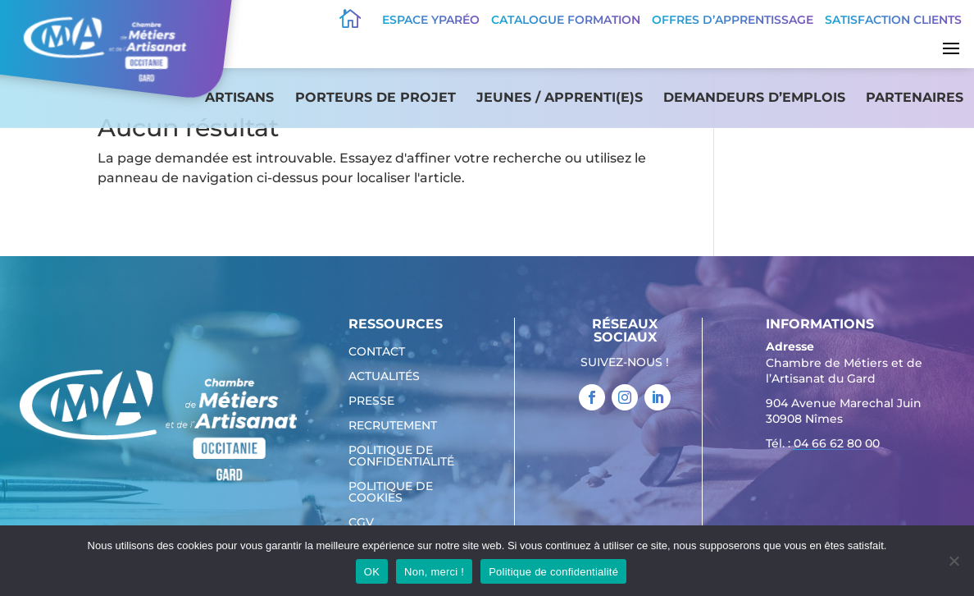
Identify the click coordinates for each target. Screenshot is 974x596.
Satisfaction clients (893, 19)
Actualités (384, 376)
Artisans (239, 97)
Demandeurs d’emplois (754, 97)
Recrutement (392, 426)
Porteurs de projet (375, 97)
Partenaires (914, 97)
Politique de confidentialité (401, 456)
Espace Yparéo (431, 19)
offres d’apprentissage (732, 19)
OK (372, 572)
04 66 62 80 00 (837, 443)
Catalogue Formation (565, 19)
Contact (376, 352)
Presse (371, 401)
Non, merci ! (434, 572)
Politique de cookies (390, 492)
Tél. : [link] (823, 445)
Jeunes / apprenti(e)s (559, 97)
